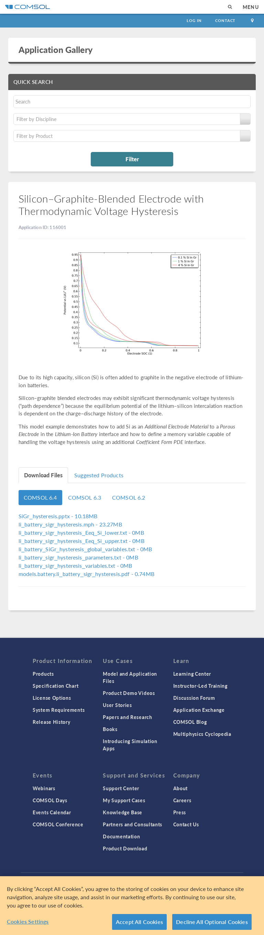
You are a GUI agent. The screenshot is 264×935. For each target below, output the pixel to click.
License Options (52, 697)
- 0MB (81, 532)
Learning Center (192, 673)
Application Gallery (55, 49)
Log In (194, 20)
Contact (225, 20)
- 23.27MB (70, 524)
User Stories (117, 705)
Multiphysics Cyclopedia (202, 733)
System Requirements (59, 709)
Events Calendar (52, 812)
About (180, 788)
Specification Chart (55, 685)
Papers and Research (127, 717)
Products (43, 673)
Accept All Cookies (139, 924)
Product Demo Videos (129, 692)
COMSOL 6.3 (84, 497)
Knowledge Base (122, 812)
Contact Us (186, 824)
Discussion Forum (194, 697)
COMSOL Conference (58, 824)
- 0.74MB (86, 574)
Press (179, 812)
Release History (51, 721)
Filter (132, 159)
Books (110, 729)
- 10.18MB (58, 516)
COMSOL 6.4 (40, 497)
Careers (182, 800)
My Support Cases (124, 800)
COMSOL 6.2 (128, 497)
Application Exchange (199, 709)
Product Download (125, 848)
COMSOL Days (50, 800)
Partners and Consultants (132, 824)
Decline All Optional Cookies (212, 924)
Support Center (121, 788)
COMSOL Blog (190, 721)
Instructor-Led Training (200, 685)
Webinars (44, 788)
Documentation (121, 836)
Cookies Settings (28, 923)
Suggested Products (98, 475)
